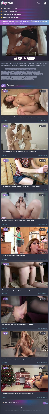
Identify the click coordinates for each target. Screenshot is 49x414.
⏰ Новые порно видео (9, 8)
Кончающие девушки (17, 77)
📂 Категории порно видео (10, 17)
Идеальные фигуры (30, 77)
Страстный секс (9, 69)
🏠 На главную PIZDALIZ (11, 402)
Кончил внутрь (6, 77)
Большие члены (17, 79)
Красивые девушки (15, 74)
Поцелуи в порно (30, 69)
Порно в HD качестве (20, 71)
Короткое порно (37, 74)
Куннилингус (5, 74)
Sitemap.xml (24, 408)
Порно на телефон (7, 71)
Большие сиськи (28, 79)
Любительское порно (33, 71)
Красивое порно (27, 74)
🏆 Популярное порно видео (11, 14)
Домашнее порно (6, 79)
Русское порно (20, 69)
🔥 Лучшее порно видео (9, 11)
